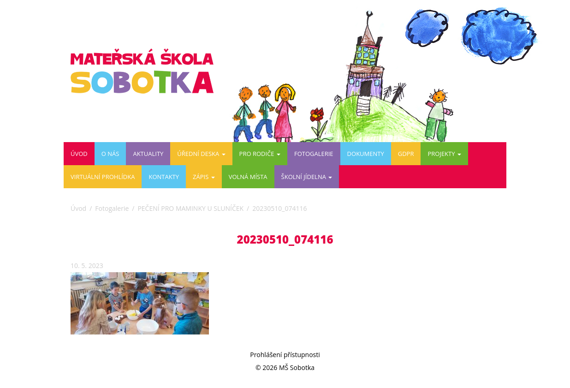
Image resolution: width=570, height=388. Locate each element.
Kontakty (163, 177)
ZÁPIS (204, 177)
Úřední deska (201, 153)
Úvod (79, 153)
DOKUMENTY (365, 153)
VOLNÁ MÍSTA (248, 177)
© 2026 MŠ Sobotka (285, 367)
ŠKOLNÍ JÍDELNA (306, 177)
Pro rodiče (259, 153)
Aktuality (148, 153)
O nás (110, 153)
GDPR (406, 153)
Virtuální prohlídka (103, 177)
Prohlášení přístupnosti (285, 354)
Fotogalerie (313, 153)
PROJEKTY (444, 153)
